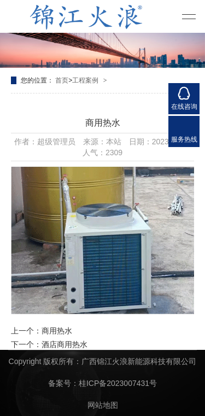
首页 (61, 80)
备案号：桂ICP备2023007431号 (102, 383)
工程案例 (85, 80)
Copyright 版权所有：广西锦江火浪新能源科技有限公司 (103, 361)
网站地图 (102, 405)
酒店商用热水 (64, 344)
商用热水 (57, 330)
